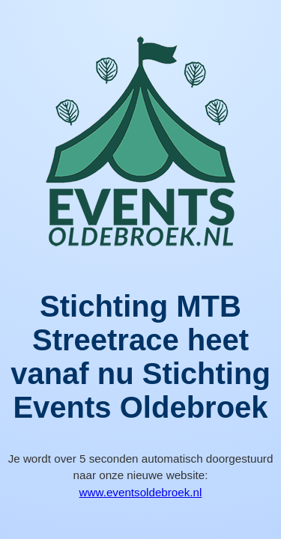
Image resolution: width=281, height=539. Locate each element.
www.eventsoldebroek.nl (140, 492)
